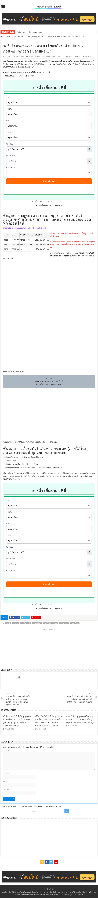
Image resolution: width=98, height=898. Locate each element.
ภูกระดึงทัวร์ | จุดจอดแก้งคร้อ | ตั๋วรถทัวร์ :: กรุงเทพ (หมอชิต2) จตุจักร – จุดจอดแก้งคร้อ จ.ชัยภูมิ (80, 719)
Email (5, 782)
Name (6, 773)
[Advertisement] (49, 647)
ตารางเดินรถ (47, 56)
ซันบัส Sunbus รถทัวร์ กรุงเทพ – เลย (29, 32)
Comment (7, 750)
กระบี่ (8, 623)
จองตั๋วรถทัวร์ (41, 442)
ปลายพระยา (64, 623)
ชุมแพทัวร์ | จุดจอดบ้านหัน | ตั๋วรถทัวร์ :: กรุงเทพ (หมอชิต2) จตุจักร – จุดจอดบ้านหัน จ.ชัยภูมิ (79, 698)
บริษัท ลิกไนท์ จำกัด (58, 56)
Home (4, 37)
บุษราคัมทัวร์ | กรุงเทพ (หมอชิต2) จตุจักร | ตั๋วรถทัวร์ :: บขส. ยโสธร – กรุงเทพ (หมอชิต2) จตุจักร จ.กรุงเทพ (19, 699)
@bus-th (56, 205)
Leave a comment (74, 56)
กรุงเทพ (16, 623)
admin (7, 56)
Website (6, 790)
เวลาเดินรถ (75, 623)
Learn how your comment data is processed (45, 806)
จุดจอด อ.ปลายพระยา (16, 37)
